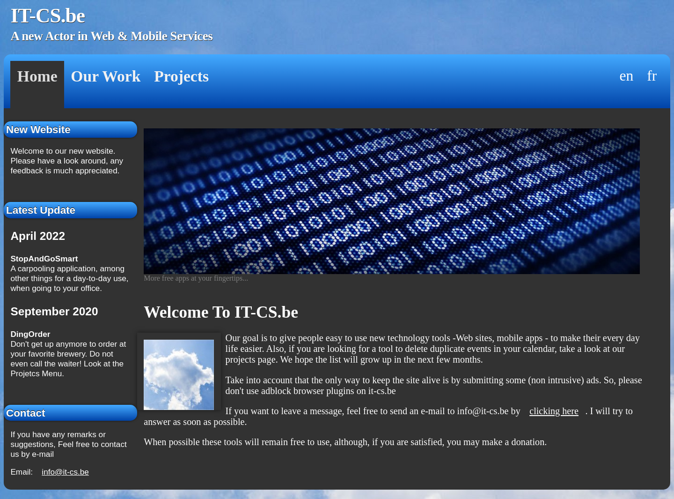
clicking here (554, 411)
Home (37, 76)
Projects (181, 76)
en (627, 75)
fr (652, 75)
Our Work (105, 76)
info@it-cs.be (65, 472)
